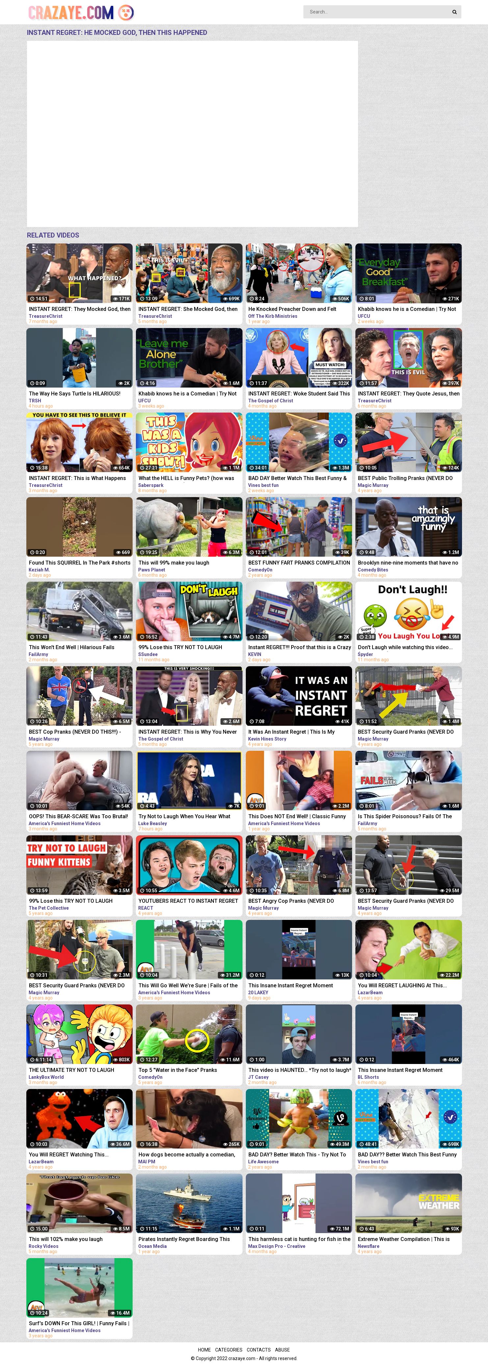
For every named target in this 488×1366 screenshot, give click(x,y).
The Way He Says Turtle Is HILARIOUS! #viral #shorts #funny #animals (74, 394)
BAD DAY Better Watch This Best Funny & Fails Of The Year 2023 (297, 479)
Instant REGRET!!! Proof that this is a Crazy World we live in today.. (299, 648)
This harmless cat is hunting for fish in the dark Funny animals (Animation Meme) (299, 1240)
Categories (229, 1350)
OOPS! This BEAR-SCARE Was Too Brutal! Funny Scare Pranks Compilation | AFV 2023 (78, 817)
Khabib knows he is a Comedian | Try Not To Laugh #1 (188, 394)
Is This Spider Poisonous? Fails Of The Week (405, 817)
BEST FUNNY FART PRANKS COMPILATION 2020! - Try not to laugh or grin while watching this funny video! (299, 563)
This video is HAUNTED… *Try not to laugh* (299, 1070)
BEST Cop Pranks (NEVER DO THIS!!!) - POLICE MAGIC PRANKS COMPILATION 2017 (75, 732)
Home (204, 1350)
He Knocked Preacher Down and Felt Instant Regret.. (292, 310)
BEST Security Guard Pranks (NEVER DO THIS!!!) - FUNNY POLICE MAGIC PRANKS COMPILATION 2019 (77, 986)
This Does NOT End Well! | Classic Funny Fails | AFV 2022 (297, 817)
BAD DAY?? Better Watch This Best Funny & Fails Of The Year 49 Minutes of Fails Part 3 (407, 1155)
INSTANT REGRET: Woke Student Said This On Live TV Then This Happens (299, 394)
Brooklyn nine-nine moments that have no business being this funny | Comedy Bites (408, 563)
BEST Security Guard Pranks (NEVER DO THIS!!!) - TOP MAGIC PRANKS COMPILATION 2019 (406, 732)
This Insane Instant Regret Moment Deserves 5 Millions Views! (290, 986)
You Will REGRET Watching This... (69, 1154)
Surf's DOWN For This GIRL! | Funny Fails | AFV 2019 (79, 1324)
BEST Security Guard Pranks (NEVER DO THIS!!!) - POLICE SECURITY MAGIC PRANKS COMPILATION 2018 (406, 901)
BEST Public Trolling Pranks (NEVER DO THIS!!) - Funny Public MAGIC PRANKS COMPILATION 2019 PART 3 (405, 479)
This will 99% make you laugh (174, 563)
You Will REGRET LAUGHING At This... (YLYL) (402, 986)
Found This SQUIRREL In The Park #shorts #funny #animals (80, 563)
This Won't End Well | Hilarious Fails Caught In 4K (72, 648)
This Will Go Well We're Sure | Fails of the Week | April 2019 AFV (188, 986)
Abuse (282, 1350)
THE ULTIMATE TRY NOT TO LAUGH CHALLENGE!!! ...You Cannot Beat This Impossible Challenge (74, 1071)
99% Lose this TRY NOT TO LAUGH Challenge (180, 648)
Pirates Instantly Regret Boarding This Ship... (184, 1240)
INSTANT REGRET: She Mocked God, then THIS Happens (188, 310)
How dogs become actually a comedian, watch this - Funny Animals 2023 (187, 1155)
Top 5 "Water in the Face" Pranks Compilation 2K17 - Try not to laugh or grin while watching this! (190, 1071)
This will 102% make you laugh (66, 1239)
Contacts (259, 1350)
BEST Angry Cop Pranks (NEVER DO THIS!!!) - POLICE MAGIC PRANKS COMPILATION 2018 (291, 901)
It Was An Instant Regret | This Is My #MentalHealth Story (291, 732)
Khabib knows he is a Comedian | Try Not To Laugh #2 (407, 310)
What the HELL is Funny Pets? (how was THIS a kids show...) (186, 479)
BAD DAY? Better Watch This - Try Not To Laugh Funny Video (297, 1155)
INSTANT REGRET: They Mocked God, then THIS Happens (80, 310)
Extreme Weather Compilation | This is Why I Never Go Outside (404, 1240)
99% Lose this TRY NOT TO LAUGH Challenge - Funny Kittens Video (71, 901)
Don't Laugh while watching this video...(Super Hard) (405, 648)
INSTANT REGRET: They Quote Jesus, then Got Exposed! (409, 394)
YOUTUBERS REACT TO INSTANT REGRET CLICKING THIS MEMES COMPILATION (188, 901)
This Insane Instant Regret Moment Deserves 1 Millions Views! (400, 1071)
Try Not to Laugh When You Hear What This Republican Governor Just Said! (184, 817)
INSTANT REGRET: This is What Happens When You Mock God (77, 479)
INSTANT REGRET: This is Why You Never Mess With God (188, 732)
